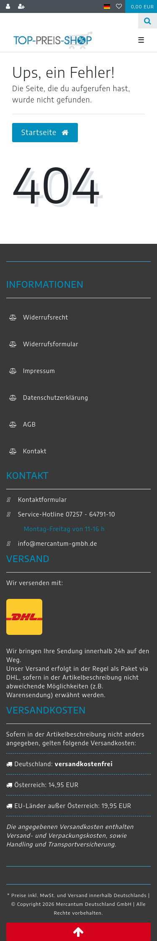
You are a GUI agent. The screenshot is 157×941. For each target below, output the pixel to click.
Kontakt (34, 451)
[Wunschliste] (119, 6)
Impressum (39, 370)
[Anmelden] (8, 6)
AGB (29, 424)
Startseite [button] (45, 132)
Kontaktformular (36, 499)
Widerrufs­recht (45, 317)
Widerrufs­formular (50, 344)
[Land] (107, 6)
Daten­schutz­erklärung (55, 397)
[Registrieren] (21, 6)
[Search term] (69, 20)
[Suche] (147, 20)
